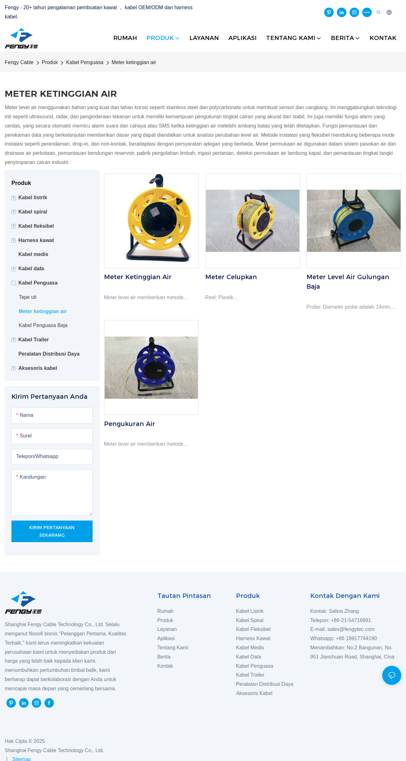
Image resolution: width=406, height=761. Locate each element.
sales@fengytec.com (352, 629)
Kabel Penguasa (84, 62)
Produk (50, 62)
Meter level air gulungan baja (347, 281)
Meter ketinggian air (134, 62)
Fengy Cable (19, 62)
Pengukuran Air (129, 424)
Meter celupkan (231, 277)
